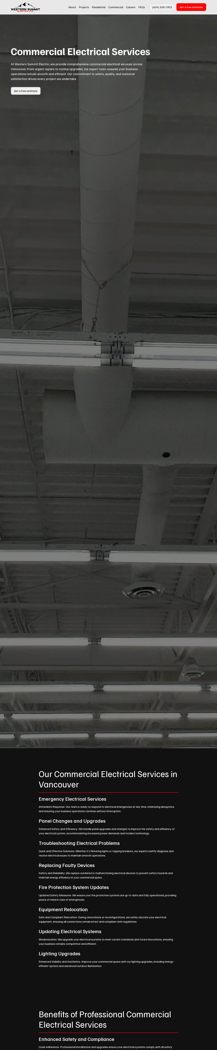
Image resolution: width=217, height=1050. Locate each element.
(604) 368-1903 (162, 7)
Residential (98, 7)
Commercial (115, 7)
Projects (84, 7)
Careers (130, 7)
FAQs (141, 7)
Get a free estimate (191, 7)
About (72, 7)
